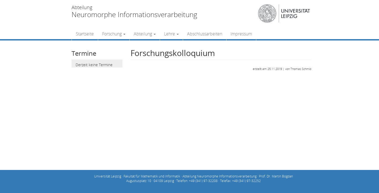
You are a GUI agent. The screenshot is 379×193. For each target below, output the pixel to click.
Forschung (113, 34)
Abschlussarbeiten (204, 34)
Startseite (85, 34)
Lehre (171, 34)
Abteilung (145, 34)
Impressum (241, 34)
